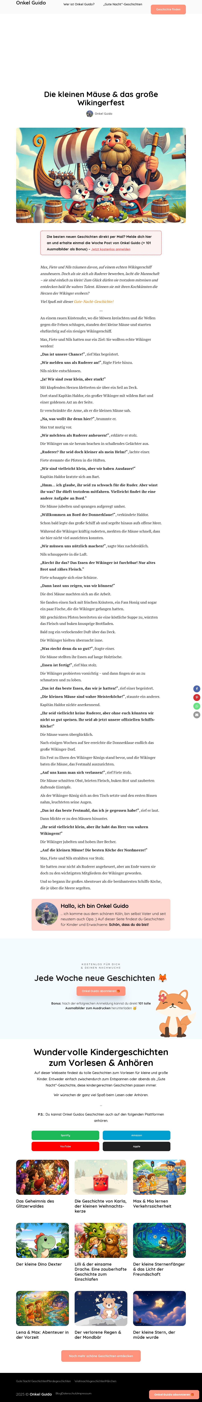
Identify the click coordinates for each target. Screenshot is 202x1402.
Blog (49, 1394)
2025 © (29, 1394)
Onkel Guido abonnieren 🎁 (101, 991)
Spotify (65, 1135)
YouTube (65, 1148)
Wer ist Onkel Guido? (81, 7)
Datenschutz (64, 1394)
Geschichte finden (168, 6)
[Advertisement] (101, 40)
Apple (136, 1148)
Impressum (83, 1394)
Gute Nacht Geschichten (31, 1385)
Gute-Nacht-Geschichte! (93, 301)
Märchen (118, 1385)
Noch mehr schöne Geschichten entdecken (101, 1360)
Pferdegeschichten (63, 1385)
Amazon (136, 1135)
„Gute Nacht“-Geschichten (123, 7)
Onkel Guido (31, 7)
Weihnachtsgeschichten (93, 1385)
